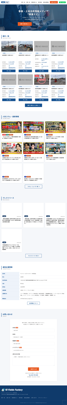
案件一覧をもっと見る (33, 105)
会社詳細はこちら (33, 303)
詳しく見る (9, 70)
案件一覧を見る (24, 24)
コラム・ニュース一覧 (33, 186)
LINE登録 (62, 2)
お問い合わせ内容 (16, 354)
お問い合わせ (54, 2)
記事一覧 (28, 2)
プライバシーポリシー (42, 397)
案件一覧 (23, 2)
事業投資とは (34, 2)
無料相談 (40, 2)
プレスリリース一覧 (33, 256)
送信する (33, 369)
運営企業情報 (46, 2)
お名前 (15, 327)
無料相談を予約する (41, 24)
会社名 (14, 334)
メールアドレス (17, 347)
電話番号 (16, 340)
